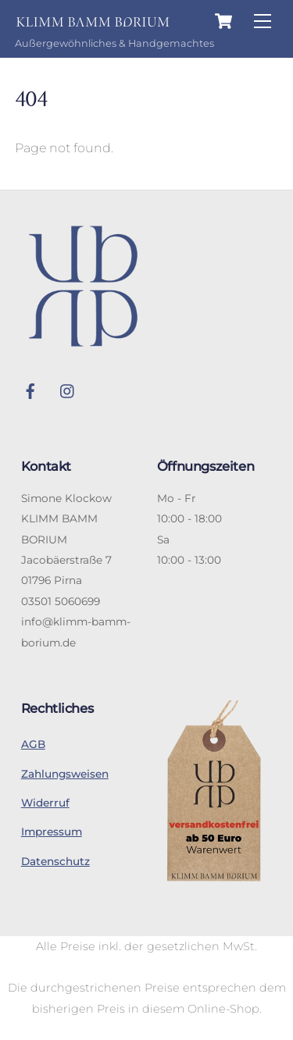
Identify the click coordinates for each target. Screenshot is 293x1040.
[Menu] (262, 21)
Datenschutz (55, 861)
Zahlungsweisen (65, 774)
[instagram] (68, 390)
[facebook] (30, 390)
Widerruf (45, 802)
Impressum (51, 831)
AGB (33, 744)
